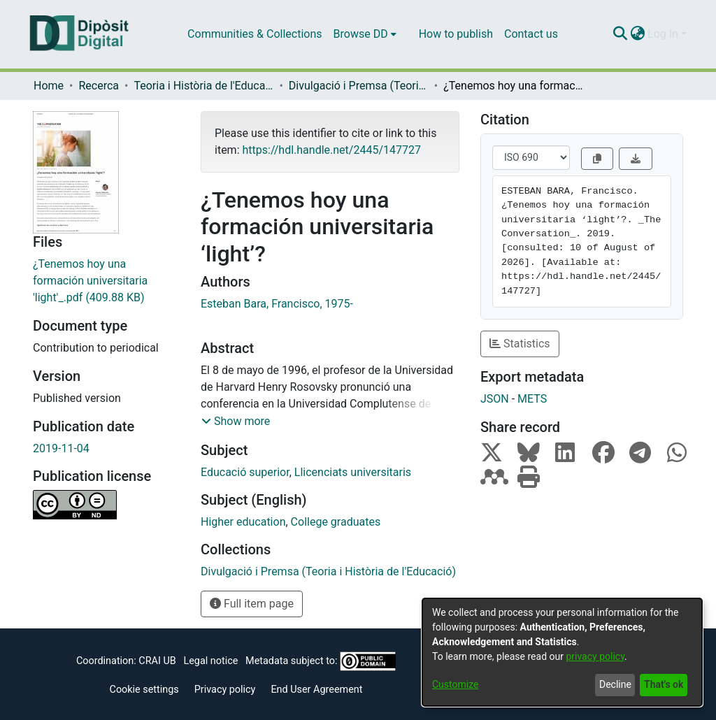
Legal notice (210, 661)
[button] (236, 421)
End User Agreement (316, 690)
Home (49, 85)
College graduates (336, 521)
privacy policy (595, 656)
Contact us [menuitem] (531, 34)
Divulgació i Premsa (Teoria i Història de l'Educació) (359, 85)
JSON (494, 398)
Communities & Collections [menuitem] (254, 34)
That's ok (663, 684)
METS (532, 398)
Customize (455, 684)
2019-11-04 (61, 448)
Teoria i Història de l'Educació (203, 85)
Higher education (243, 521)
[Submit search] (620, 34)
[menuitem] (365, 34)
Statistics (519, 343)
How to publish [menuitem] (456, 34)
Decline (615, 684)
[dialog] (562, 652)
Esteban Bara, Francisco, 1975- (277, 303)
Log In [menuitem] (662, 34)
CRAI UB (157, 661)
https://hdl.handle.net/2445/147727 (331, 150)
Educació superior (245, 472)
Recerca (98, 85)
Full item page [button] (252, 603)
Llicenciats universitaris (352, 472)
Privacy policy (225, 690)
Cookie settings (144, 690)
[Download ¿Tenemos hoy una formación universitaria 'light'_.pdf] (106, 281)
